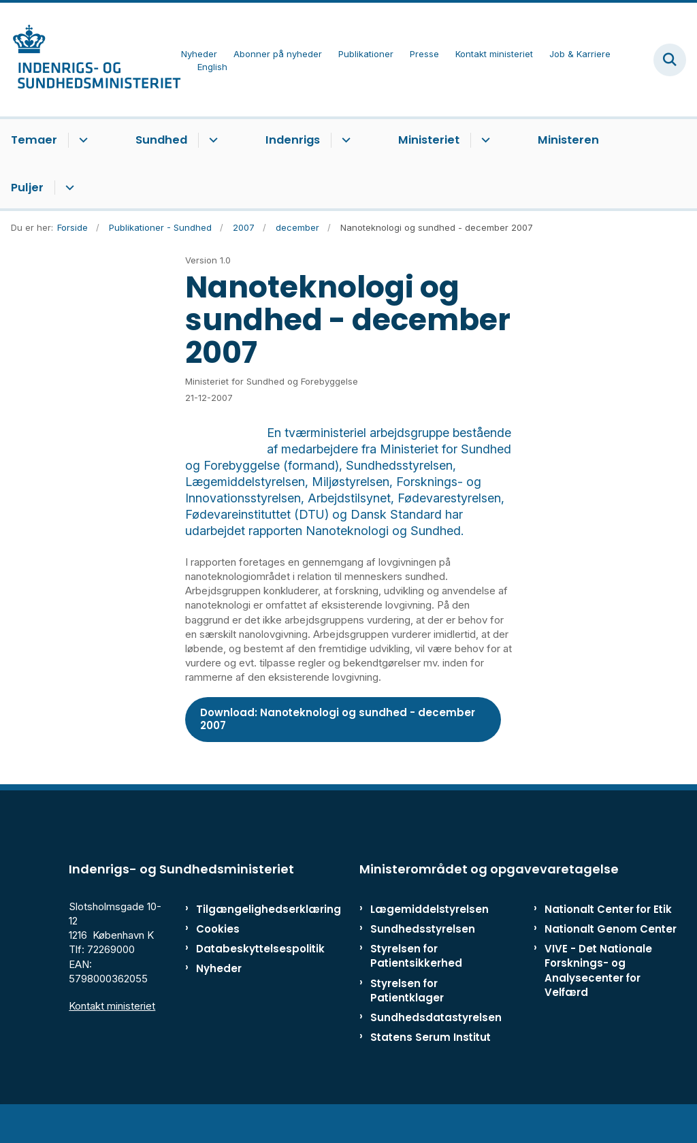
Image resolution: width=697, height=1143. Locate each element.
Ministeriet (428, 140)
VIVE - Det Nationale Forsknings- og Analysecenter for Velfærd (598, 1003)
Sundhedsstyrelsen (422, 961)
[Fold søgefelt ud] (669, 60)
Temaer (34, 140)
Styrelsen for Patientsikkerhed (416, 988)
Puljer (27, 187)
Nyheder (219, 1001)
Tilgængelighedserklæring (238, 942)
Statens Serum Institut (430, 1070)
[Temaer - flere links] (81, 140)
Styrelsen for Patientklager (407, 1023)
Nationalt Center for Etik (608, 942)
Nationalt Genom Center (611, 961)
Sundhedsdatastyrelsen (436, 1050)
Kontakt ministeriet (112, 1038)
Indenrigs (292, 140)
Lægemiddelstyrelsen (429, 942)
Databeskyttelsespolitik (238, 981)
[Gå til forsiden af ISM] (90, 60)
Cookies (218, 961)
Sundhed (161, 140)
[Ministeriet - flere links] (483, 140)
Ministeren (568, 140)
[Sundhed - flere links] (211, 140)
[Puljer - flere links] (67, 187)
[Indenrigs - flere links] (344, 140)
